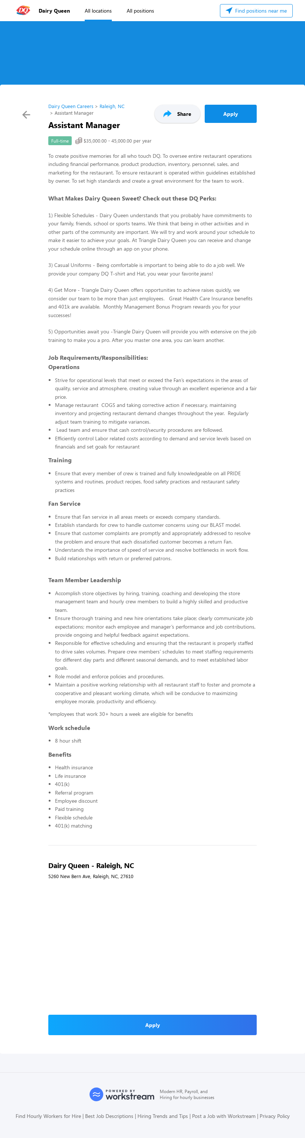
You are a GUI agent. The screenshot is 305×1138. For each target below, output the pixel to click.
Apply (230, 113)
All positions (140, 10)
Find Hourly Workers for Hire (48, 1115)
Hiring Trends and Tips (162, 1115)
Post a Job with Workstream (224, 1115)
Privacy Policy (275, 1115)
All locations (98, 10)
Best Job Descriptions (109, 1115)
